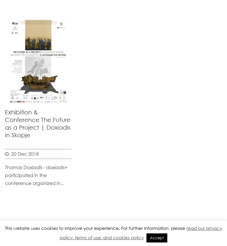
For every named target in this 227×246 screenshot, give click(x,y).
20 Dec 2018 (25, 154)
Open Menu (219, 39)
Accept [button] (157, 237)
